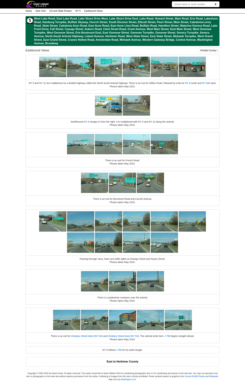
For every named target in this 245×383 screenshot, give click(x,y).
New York (41, 10)
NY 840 (206, 83)
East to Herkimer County (122, 361)
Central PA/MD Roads (195, 376)
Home (29, 10)
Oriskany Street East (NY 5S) (123, 336)
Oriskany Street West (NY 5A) (87, 336)
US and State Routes (60, 10)
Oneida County (209, 50)
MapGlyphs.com (128, 379)
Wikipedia (213, 376)
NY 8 (187, 83)
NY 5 (78, 10)
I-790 (167, 336)
